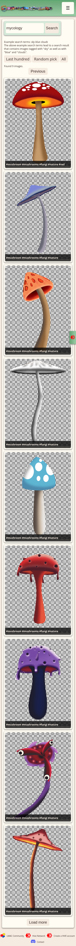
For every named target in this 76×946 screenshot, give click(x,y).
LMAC (28, 8)
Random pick (45, 58)
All (64, 58)
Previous (38, 71)
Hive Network (38, 935)
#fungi (43, 164)
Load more (38, 922)
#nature (53, 164)
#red (62, 164)
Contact (40, 942)
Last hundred (17, 58)
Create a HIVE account (64, 935)
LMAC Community (15, 935)
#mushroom (13, 164)
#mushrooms (30, 164)
